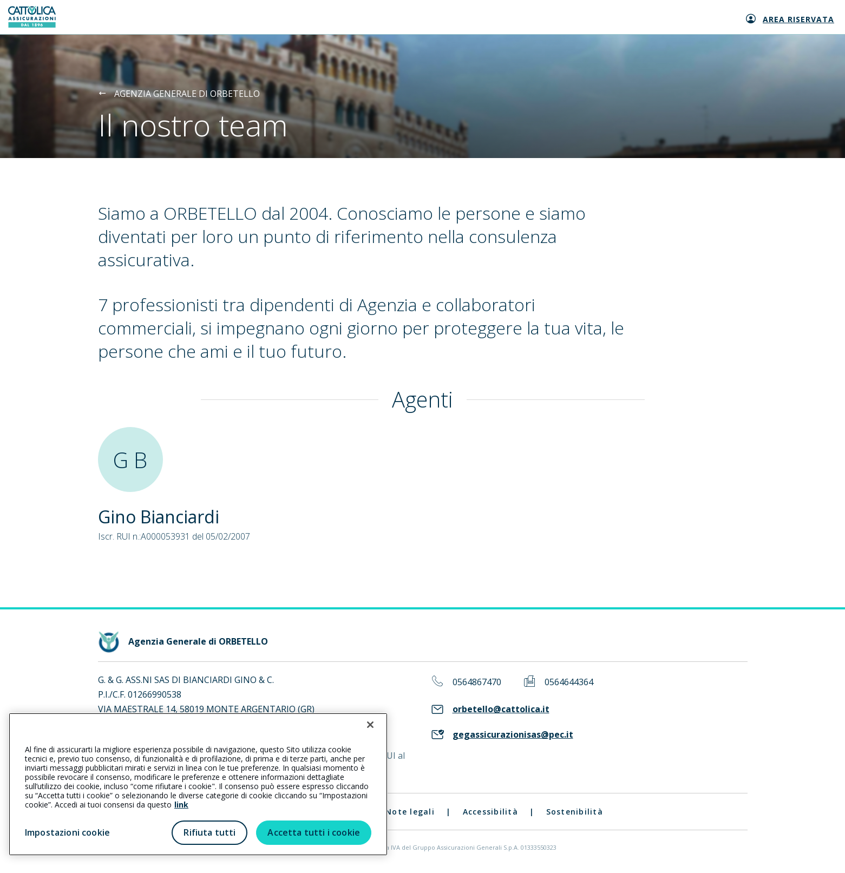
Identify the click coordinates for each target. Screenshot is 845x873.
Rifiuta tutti (209, 832)
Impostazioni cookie (67, 832)
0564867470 (477, 682)
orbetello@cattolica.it (501, 709)
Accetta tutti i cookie (313, 832)
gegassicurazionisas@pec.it (513, 735)
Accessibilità (490, 811)
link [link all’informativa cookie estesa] (181, 804)
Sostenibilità (574, 811)
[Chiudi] (370, 725)
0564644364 (569, 682)
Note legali (410, 811)
